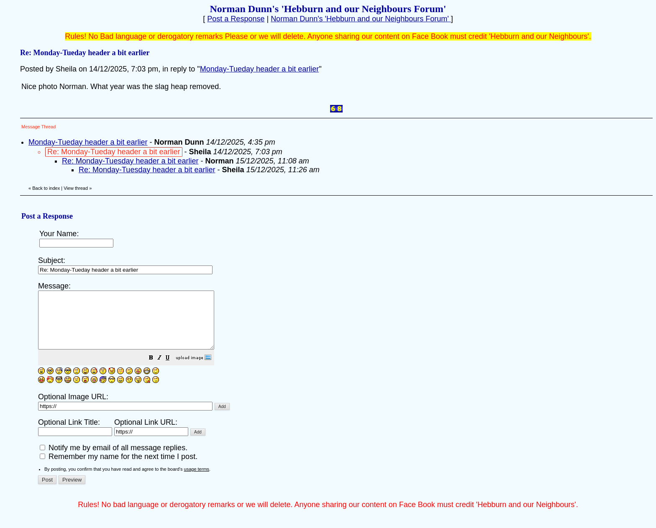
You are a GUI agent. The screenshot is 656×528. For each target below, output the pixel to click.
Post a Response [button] (235, 19)
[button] (172, 369)
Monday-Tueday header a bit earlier (259, 69)
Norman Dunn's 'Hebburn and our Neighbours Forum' (361, 19)
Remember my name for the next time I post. (118, 468)
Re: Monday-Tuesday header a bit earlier (130, 161)
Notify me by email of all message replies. (113, 459)
